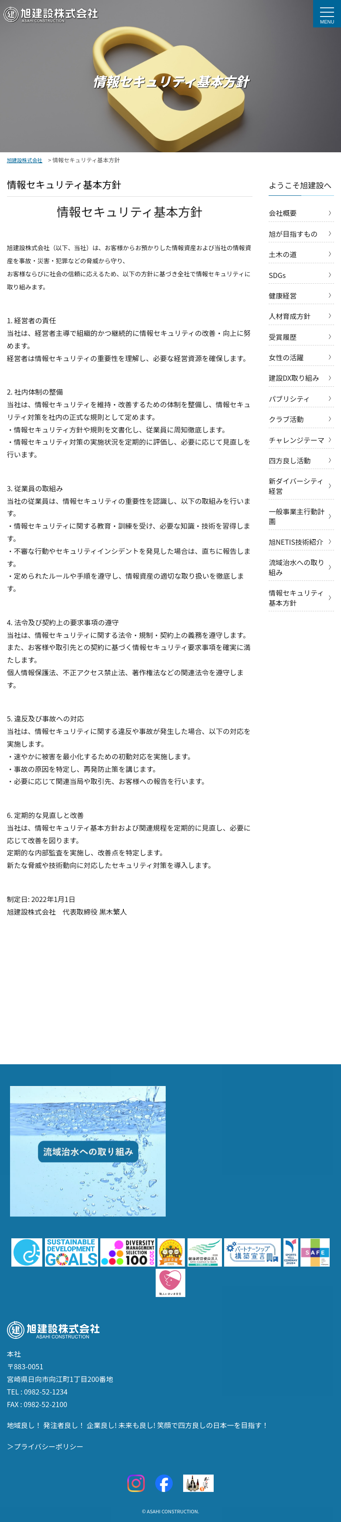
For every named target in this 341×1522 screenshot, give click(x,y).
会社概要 (283, 213)
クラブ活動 (286, 419)
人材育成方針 (289, 316)
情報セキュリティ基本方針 (296, 597)
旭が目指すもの (293, 233)
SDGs (277, 275)
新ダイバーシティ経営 (296, 486)
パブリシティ (289, 398)
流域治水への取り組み (296, 567)
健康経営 (283, 295)
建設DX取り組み (294, 377)
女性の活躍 (286, 357)
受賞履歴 (283, 337)
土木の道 (283, 254)
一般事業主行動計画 (296, 516)
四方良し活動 (289, 460)
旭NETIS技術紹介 (296, 541)
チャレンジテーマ (296, 440)
